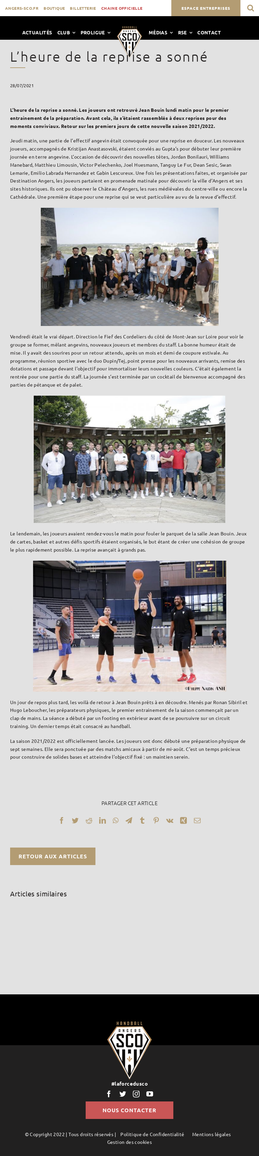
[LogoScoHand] (129, 29)
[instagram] (136, 1094)
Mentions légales (211, 1134)
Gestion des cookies (129, 1142)
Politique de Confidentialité (152, 1134)
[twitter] (122, 1094)
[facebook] (109, 1094)
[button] (250, 8)
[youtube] (149, 1094)
